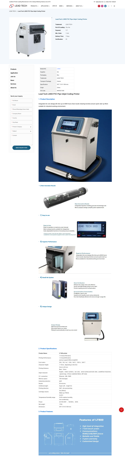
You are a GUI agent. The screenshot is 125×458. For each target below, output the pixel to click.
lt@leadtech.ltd (98, 1)
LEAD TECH (12, 11)
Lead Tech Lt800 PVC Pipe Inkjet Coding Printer (31, 11)
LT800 (58, 69)
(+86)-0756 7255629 (110, 1)
